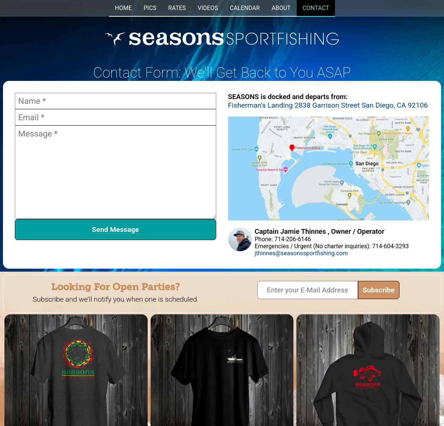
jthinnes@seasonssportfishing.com (301, 253)
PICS (150, 8)
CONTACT (316, 8)
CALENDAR (245, 8)
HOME (123, 8)
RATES (177, 8)
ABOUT (281, 8)
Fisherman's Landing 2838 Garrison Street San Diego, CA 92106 (328, 105)
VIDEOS (208, 8)
